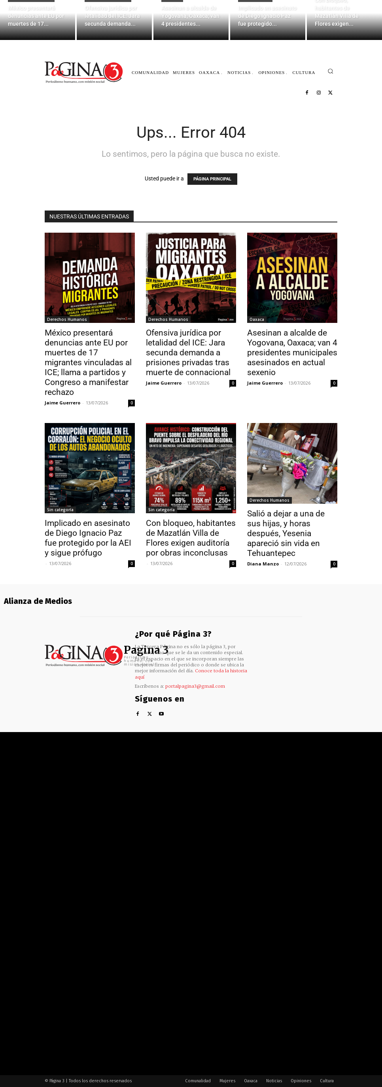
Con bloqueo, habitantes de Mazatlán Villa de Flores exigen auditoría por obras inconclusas (191, 538)
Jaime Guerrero (62, 403)
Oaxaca (257, 319)
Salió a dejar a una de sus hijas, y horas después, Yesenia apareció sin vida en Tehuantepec (286, 533)
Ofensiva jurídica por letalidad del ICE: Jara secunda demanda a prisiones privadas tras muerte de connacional (188, 352)
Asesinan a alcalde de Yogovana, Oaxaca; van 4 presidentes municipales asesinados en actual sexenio (292, 352)
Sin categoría (60, 509)
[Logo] (84, 72)
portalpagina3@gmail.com (195, 686)
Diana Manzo (263, 564)
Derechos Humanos (67, 319)
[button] (330, 71)
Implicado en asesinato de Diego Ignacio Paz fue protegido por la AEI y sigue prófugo (88, 538)
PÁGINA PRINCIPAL (212, 179)
